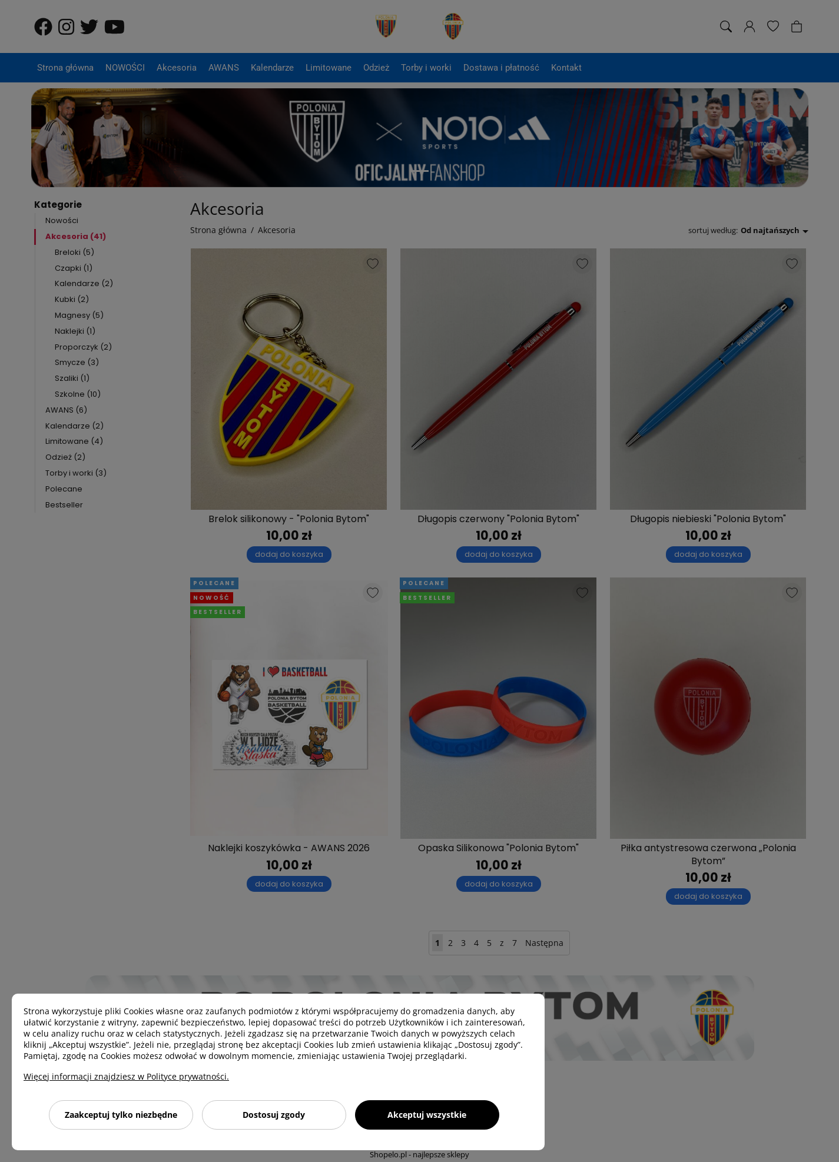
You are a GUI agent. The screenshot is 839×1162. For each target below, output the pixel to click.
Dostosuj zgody (274, 1114)
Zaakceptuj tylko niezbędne (121, 1114)
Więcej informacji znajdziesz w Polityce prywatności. (126, 1076)
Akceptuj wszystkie (426, 1114)
